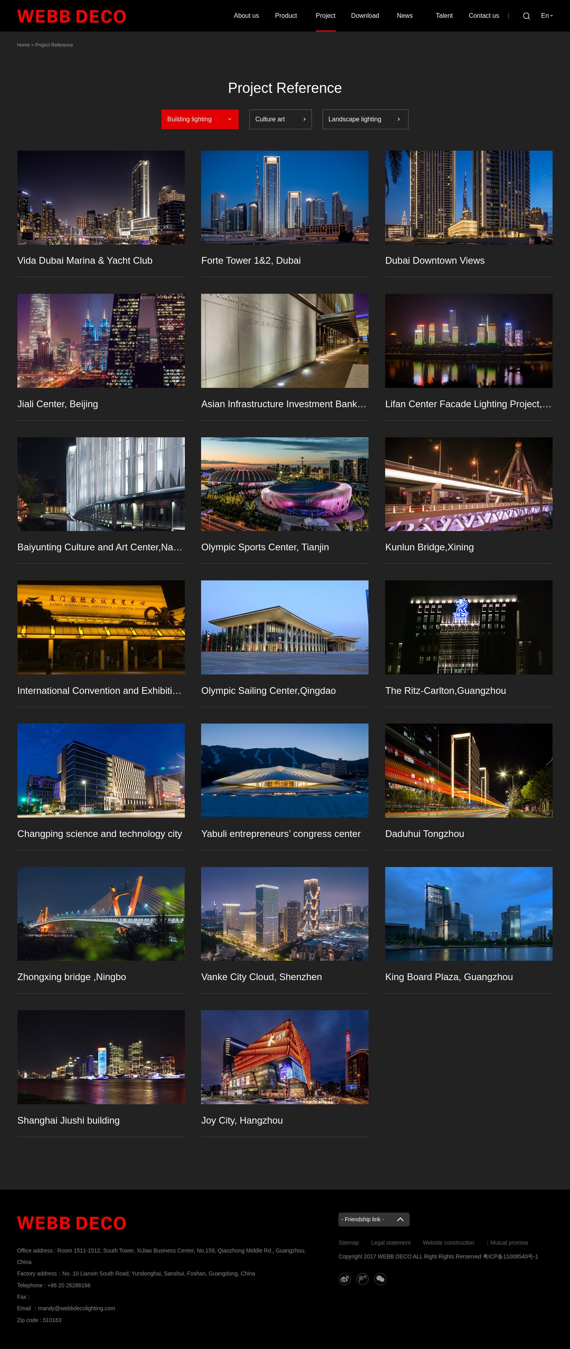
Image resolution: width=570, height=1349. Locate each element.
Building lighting (189, 119)
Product (286, 15)
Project (326, 15)
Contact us (484, 15)
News (405, 15)
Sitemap (348, 1242)
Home (23, 45)
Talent (444, 15)
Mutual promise (509, 1242)
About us (246, 15)
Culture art (270, 119)
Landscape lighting (355, 119)
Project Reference (54, 45)
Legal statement (391, 1242)
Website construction (448, 1242)
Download (365, 15)
